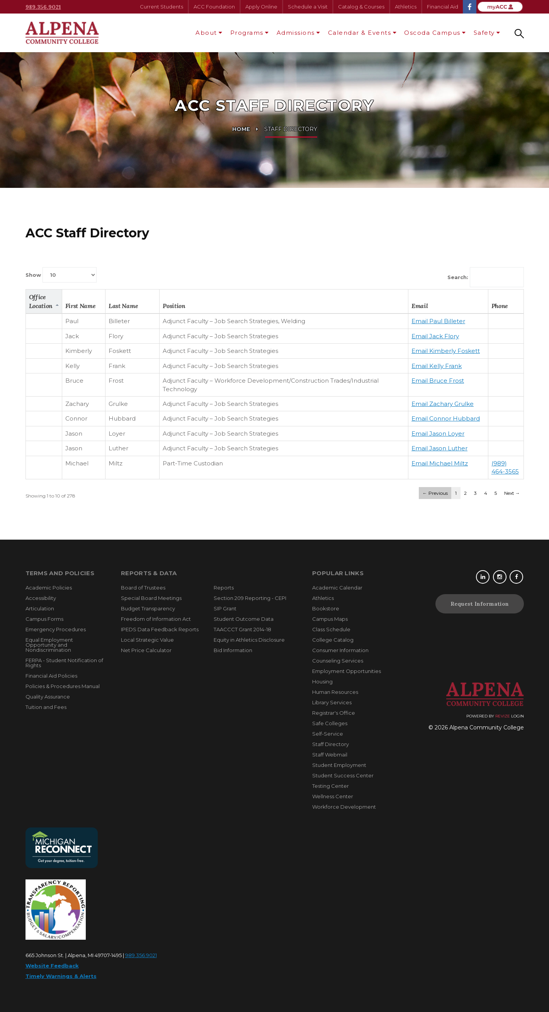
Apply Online (261, 6)
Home (241, 129)
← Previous (435, 493)
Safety (484, 32)
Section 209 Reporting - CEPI (250, 598)
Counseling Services (337, 661)
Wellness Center (332, 796)
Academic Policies (48, 587)
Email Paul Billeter (438, 321)
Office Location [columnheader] (41, 301)
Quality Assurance (47, 696)
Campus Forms (44, 619)
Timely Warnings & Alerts (61, 976)
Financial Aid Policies (51, 676)
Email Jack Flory (435, 336)
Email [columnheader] (419, 306)
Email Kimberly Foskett (445, 350)
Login (517, 716)
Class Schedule (331, 629)
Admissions (296, 32)
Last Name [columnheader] (123, 306)
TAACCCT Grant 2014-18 (242, 629)
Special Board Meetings (151, 598)
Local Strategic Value (147, 640)
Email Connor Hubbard (445, 418)
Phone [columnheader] (499, 306)
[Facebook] (517, 577)
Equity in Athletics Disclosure (249, 640)
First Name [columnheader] (80, 306)
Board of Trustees (143, 587)
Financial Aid (442, 6)
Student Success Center (343, 775)
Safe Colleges (329, 723)
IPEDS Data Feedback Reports (160, 629)
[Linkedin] (484, 577)
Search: (485, 277)
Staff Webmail (329, 754)
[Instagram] (500, 577)
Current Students (161, 6)
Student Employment (339, 765)
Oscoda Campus (432, 32)
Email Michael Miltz (439, 463)
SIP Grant (225, 608)
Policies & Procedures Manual (62, 686)
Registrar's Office (333, 713)
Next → (512, 493)
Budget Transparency (148, 608)
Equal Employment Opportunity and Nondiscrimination (49, 645)
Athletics (405, 6)
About (206, 32)
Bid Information (233, 650)
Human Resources (335, 692)
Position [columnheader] (174, 306)
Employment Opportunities (346, 671)
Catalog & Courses (361, 6)
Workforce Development (344, 807)
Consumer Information (340, 650)
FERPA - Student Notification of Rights (64, 662)
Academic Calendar (337, 587)
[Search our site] (519, 33)
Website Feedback (52, 966)
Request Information (479, 603)
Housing (322, 681)
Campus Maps (330, 619)
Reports (224, 587)
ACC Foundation (214, 6)
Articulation (39, 608)
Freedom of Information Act (156, 619)
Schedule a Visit (308, 6)
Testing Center (330, 786)
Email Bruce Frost (437, 380)
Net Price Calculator (146, 650)
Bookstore (325, 608)
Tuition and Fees (45, 707)
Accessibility (40, 598)
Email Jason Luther (439, 448)
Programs (246, 32)
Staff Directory (330, 744)
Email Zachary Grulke (442, 403)
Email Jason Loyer (437, 433)
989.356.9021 (43, 6)
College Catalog (333, 640)
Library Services (332, 702)
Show (61, 275)
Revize (502, 716)
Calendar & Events (359, 32)
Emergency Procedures (55, 629)
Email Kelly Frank (436, 366)
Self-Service (327, 734)
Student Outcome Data (244, 619)
